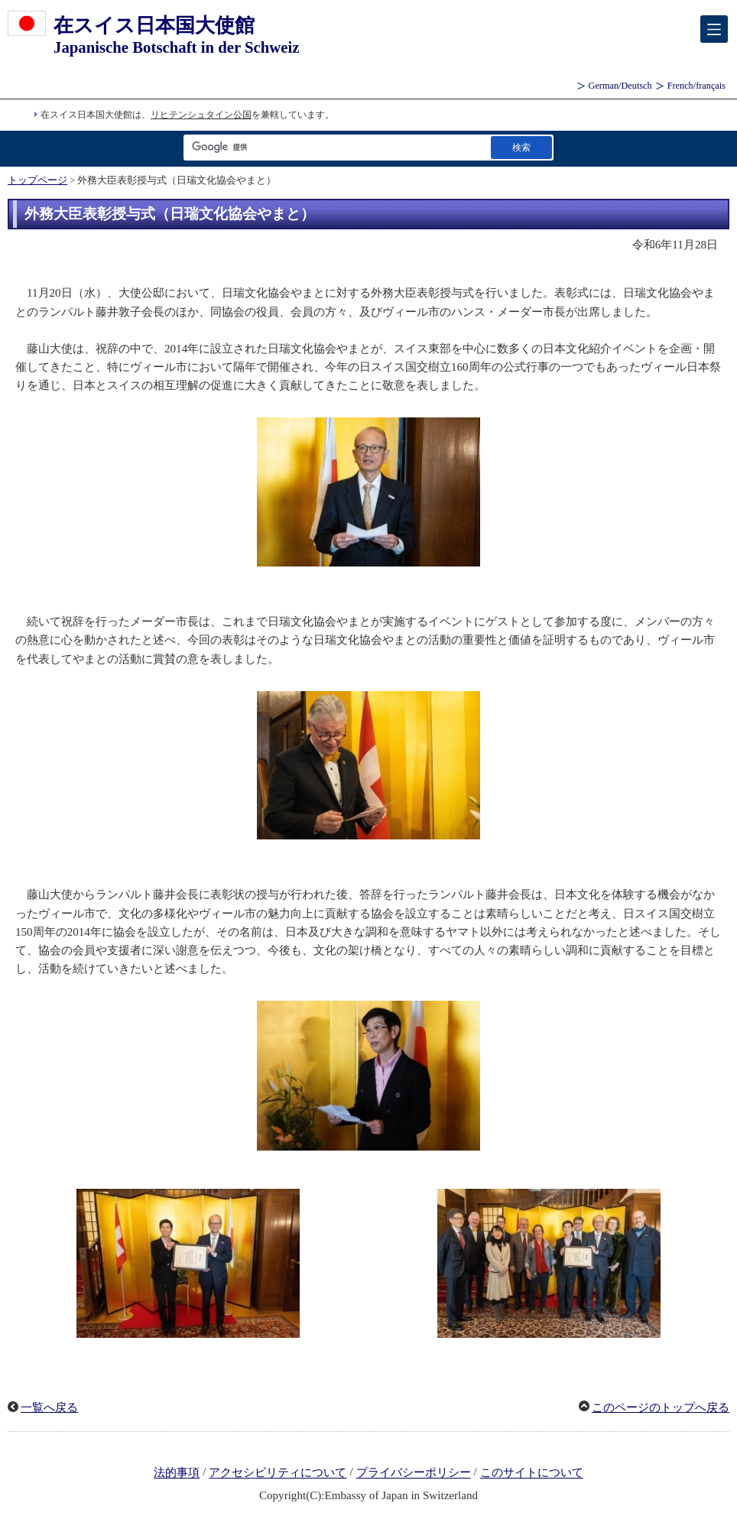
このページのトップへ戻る (660, 1407)
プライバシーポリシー (413, 1473)
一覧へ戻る (49, 1407)
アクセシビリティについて (277, 1473)
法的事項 (177, 1473)
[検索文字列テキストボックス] (334, 147)
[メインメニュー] (714, 29)
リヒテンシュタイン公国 (201, 114)
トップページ (37, 180)
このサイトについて (531, 1473)
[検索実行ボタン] (521, 147)
